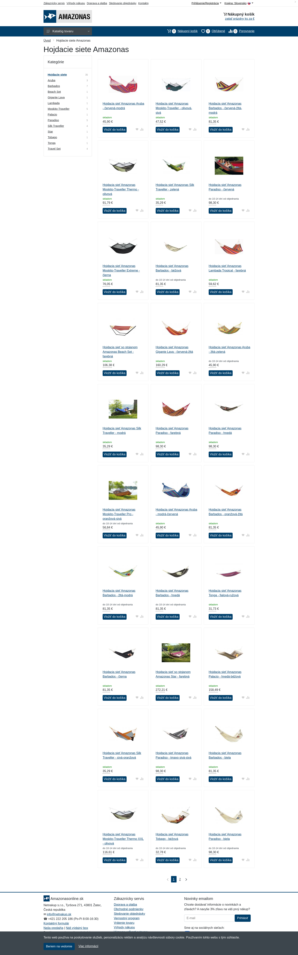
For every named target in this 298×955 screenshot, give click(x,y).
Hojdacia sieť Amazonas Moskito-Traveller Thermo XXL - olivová (123, 839)
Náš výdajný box (77, 928)
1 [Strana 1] (174, 879)
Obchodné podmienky (128, 909)
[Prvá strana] (167, 879)
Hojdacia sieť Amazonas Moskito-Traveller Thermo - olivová (121, 189)
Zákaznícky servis (54, 3)
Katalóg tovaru (68, 31)
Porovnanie (239, 31)
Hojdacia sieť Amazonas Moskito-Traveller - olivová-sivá (174, 108)
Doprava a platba (97, 3)
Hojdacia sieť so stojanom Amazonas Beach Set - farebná (120, 352)
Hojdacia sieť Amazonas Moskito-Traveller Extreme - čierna (121, 270)
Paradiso (53, 120)
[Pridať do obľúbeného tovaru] (137, 129)
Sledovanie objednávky (122, 3)
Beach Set (54, 91)
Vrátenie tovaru (124, 922)
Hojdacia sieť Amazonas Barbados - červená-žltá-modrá (225, 108)
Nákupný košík (181, 31)
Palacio (52, 114)
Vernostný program (126, 918)
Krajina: (238, 3)
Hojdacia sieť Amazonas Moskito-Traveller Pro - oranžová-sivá (119, 514)
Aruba (51, 80)
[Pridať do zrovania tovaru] (141, 129)
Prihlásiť (242, 918)
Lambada (54, 103)
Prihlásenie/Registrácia (206, 3)
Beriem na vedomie (59, 946)
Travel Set (54, 148)
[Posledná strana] (185, 879)
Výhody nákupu (76, 3)
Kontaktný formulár (56, 923)
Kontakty (143, 3)
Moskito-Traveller (58, 108)
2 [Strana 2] (180, 879)
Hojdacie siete (57, 74)
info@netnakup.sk (59, 914)
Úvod (47, 40)
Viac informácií (88, 946)
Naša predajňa (53, 928)
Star (50, 131)
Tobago (52, 137)
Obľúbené (211, 31)
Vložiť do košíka (114, 129)
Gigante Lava (56, 97)
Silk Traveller (56, 125)
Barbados (54, 86)
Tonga (51, 143)
